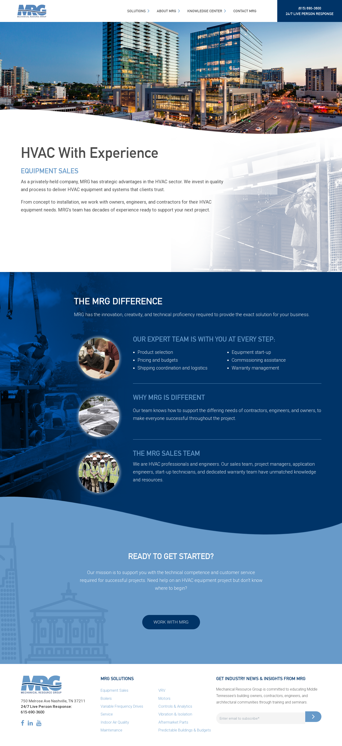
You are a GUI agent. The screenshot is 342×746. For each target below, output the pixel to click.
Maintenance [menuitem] (112, 731)
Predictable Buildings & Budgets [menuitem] (185, 731)
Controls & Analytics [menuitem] (175, 707)
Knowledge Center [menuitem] (204, 11)
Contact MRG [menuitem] (244, 11)
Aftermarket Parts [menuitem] (173, 723)
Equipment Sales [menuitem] (115, 691)
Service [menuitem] (107, 715)
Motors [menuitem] (164, 699)
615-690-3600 (34, 713)
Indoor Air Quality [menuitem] (115, 723)
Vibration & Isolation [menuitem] (175, 715)
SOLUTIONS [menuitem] (136, 11)
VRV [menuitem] (161, 691)
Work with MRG (171, 623)
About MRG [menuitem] (166, 11)
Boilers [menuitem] (106, 699)
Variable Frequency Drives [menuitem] (122, 707)
